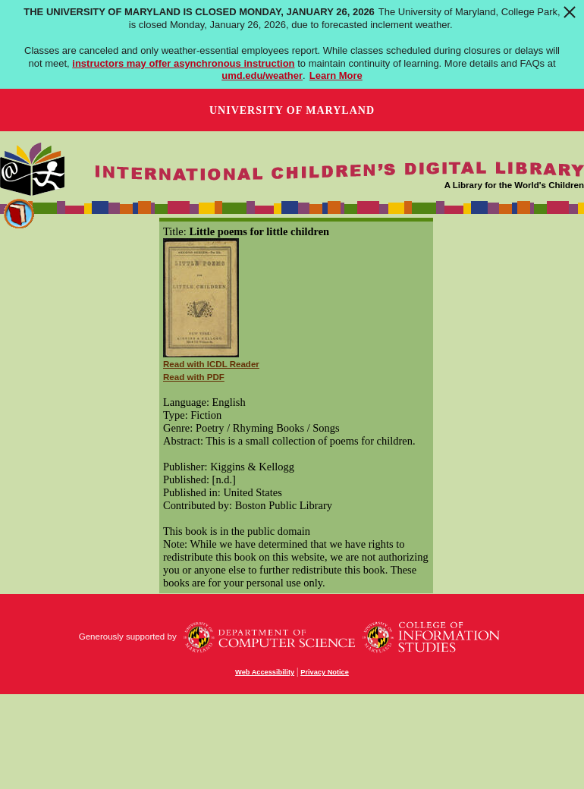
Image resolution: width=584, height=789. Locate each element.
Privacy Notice (324, 672)
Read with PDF (193, 377)
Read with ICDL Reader (211, 364)
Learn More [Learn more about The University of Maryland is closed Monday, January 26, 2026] (336, 75)
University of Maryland (292, 110)
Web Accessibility (264, 672)
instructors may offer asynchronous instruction (183, 63)
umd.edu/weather (262, 75)
